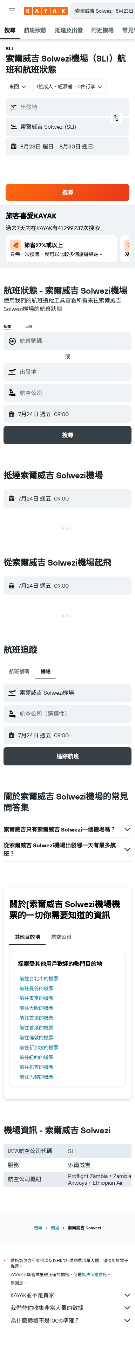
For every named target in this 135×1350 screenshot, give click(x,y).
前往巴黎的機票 (36, 1077)
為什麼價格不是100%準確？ (71, 1320)
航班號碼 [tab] (19, 671)
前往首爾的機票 (36, 1018)
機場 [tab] (46, 671)
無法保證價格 (94, 1274)
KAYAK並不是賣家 (71, 1295)
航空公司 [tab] (61, 937)
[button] (12, 11)
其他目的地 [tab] (27, 937)
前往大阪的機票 (36, 1008)
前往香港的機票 (36, 1028)
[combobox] (18, 86)
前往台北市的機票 (39, 978)
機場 (55, 1227)
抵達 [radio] (7, 326)
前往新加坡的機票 (39, 1047)
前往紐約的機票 (36, 1057)
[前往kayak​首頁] (46, 11)
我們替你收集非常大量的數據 (71, 1308)
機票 (38, 1227)
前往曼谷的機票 (36, 988)
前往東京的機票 (36, 998)
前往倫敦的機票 (36, 1037)
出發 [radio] (29, 326)
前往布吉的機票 (36, 1067)
